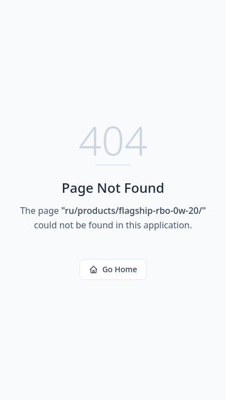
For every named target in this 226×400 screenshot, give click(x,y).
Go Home (113, 269)
